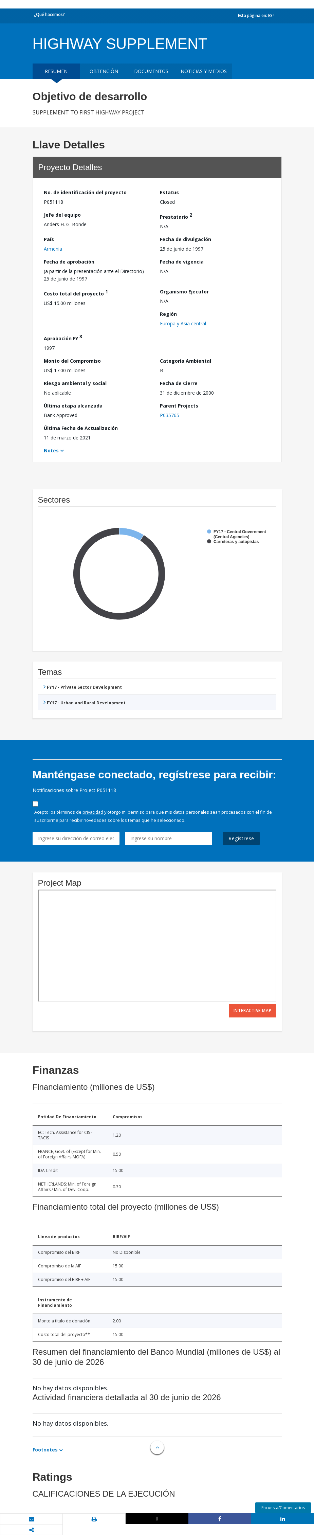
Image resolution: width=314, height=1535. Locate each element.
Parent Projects (179, 405)
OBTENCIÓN (104, 71)
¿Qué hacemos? (49, 14)
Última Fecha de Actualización (81, 428)
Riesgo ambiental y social (75, 383)
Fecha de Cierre (179, 383)
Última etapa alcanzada (73, 405)
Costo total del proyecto (76, 292)
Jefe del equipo (62, 215)
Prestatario (176, 216)
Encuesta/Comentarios (283, 1508)
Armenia (53, 249)
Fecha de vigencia (182, 261)
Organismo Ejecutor (184, 291)
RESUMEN (56, 71)
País (49, 239)
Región (168, 314)
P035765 (169, 415)
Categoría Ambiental (185, 361)
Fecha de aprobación (69, 261)
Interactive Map (253, 1010)
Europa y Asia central (183, 323)
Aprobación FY (63, 337)
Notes (51, 450)
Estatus (169, 192)
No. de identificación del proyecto (85, 192)
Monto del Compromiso (72, 361)
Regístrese (241, 838)
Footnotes (45, 1449)
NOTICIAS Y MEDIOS (204, 71)
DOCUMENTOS (151, 71)
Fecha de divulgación (185, 239)
